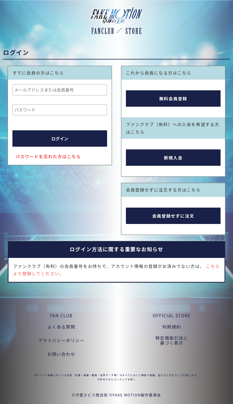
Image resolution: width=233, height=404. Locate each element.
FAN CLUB (61, 315)
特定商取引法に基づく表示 (171, 340)
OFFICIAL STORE (172, 315)
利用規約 (171, 327)
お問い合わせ (61, 354)
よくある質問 (61, 327)
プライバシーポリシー (61, 340)
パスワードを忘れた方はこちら (48, 156)
